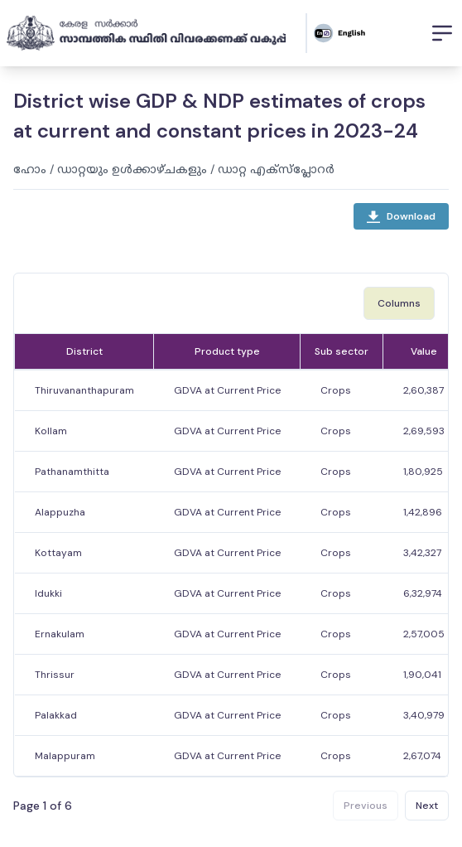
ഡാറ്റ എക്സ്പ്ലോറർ (276, 169)
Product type (227, 351)
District (84, 351)
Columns (399, 303)
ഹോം (29, 169)
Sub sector (341, 351)
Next (427, 805)
